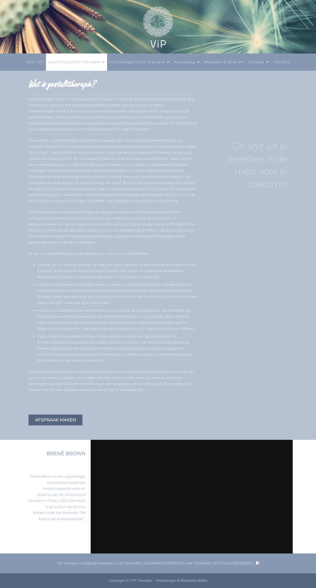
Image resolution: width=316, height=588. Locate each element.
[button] (102, 62)
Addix (202, 581)
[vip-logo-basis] (158, 26)
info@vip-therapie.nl (99, 563)
